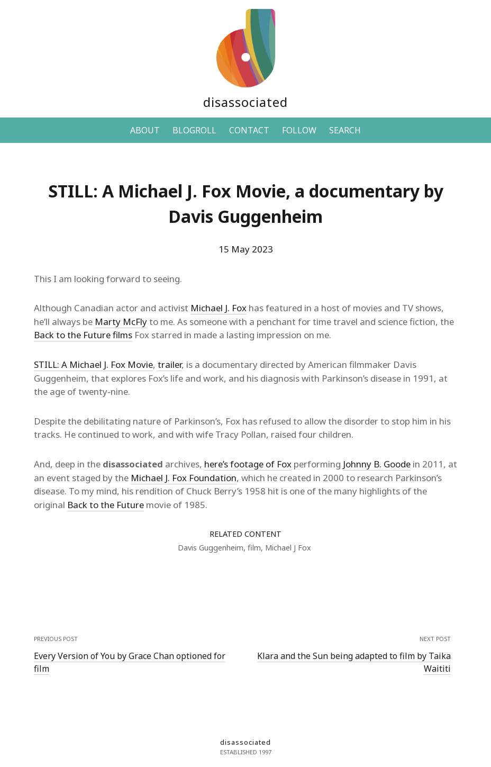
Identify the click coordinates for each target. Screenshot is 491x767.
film (254, 548)
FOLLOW (299, 130)
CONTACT (249, 130)
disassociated (245, 102)
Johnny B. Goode (377, 464)
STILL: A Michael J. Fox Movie (93, 364)
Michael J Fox (288, 548)
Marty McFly (121, 321)
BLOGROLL (194, 130)
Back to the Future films (83, 335)
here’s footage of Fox (248, 464)
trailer (169, 364)
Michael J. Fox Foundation (184, 478)
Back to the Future (105, 505)
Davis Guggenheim (210, 548)
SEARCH (345, 130)
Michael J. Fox (218, 308)
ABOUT (145, 130)
